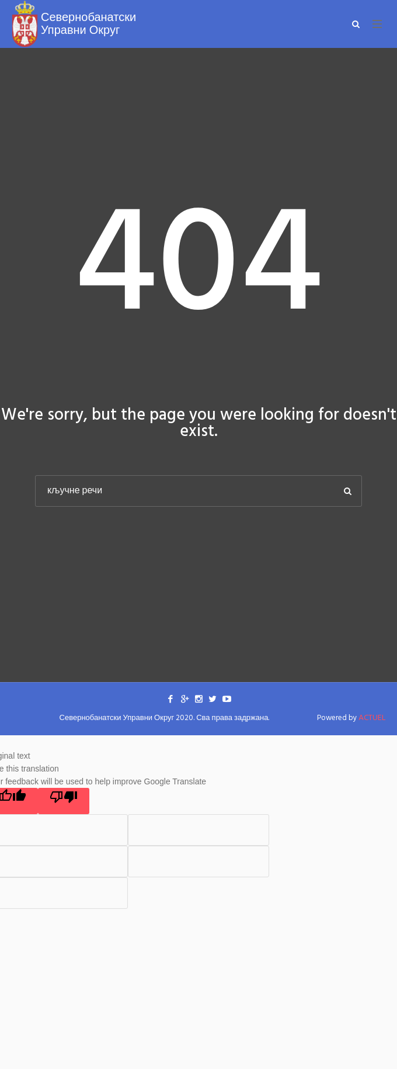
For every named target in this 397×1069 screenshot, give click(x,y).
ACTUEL (371, 718)
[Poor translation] (63, 801)
